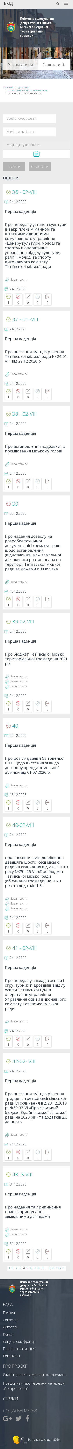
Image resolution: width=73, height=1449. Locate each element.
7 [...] (35, 1268)
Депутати (23, 87)
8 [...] (39, 1268)
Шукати (14, 167)
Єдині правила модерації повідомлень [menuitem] (34, 1374)
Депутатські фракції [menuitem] (19, 1341)
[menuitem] (8, 1418)
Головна (8, 87)
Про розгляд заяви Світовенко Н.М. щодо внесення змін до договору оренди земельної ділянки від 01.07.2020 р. (34, 765)
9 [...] (42, 1268)
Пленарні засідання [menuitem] (19, 1348)
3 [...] (20, 1268)
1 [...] (13, 1268)
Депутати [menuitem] (10, 1327)
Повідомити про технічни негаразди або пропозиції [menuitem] (34, 1386)
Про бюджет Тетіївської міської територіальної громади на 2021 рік (36, 659)
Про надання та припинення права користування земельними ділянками (33, 1212)
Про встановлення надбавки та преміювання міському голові (35, 449)
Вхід (8, 3)
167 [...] (58, 1268)
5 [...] (27, 1268)
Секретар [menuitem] (10, 1319)
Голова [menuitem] (9, 1312)
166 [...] (51, 1268)
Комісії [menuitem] (8, 1334)
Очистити (40, 167)
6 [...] (31, 1268)
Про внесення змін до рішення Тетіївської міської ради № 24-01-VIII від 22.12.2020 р (36, 357)
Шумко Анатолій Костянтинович (27, 90)
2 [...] (16, 1268)
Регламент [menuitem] (11, 1355)
